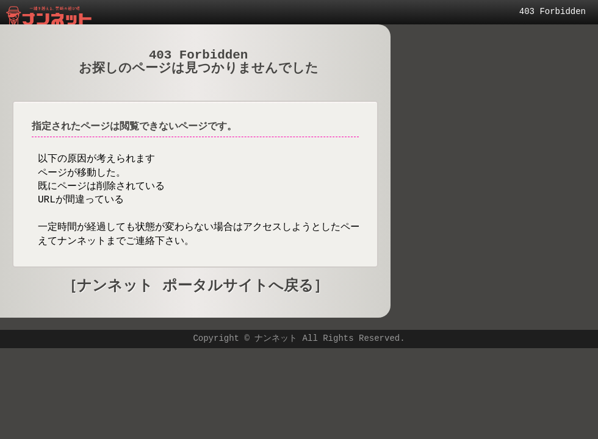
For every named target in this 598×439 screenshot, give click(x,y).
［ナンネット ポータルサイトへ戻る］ (195, 286)
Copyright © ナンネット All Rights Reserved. (299, 338)
